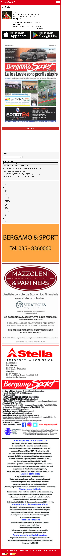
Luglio (6, 204)
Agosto (6, 203)
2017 (6, 214)
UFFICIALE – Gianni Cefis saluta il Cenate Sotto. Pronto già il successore (16, 165)
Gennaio (7, 213)
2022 (6, 190)
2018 (6, 196)
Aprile (6, 208)
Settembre (7, 201)
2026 (6, 184)
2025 (6, 186)
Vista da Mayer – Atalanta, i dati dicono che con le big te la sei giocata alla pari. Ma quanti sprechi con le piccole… (23, 168)
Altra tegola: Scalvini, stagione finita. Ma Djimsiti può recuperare (14, 163)
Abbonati (30, 128)
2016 (6, 215)
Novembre (7, 198)
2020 (6, 193)
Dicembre (7, 197)
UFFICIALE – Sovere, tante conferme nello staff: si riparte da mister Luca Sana (17, 173)
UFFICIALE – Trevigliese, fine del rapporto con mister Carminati (14, 171)
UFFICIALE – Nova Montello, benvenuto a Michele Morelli (13, 170)
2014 (6, 218)
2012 (6, 221)
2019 (6, 194)
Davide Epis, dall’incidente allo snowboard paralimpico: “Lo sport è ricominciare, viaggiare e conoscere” (21, 174)
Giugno (7, 205)
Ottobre (7, 200)
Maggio (7, 207)
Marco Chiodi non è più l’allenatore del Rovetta (11, 166)
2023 (6, 189)
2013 (6, 220)
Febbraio (7, 211)
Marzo (6, 210)
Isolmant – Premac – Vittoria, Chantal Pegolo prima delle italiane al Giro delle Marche (18, 176)
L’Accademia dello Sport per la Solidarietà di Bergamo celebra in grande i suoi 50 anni (18, 178)
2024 (6, 187)
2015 (6, 217)
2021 (6, 191)
